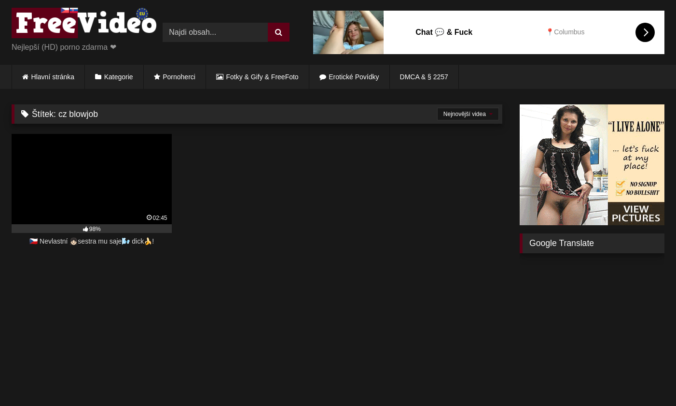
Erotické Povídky (354, 77)
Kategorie (118, 77)
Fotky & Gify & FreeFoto (262, 77)
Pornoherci (179, 77)
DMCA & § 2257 (424, 77)
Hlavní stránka (52, 77)
